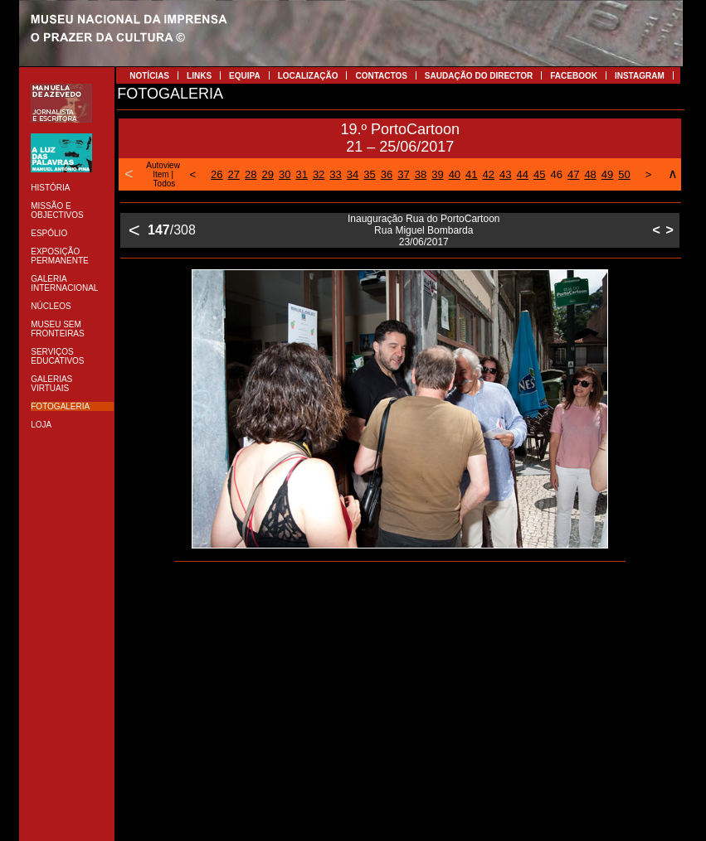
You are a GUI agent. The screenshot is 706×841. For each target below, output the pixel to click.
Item (160, 174)
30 (284, 174)
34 (352, 174)
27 (234, 174)
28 (250, 174)
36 (386, 174)
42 (488, 174)
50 (624, 174)
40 (454, 174)
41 (471, 174)
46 (556, 174)
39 (437, 174)
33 (335, 174)
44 (522, 174)
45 (539, 174)
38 (420, 174)
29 (267, 174)
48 (590, 174)
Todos (164, 183)
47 (573, 174)
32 (318, 174)
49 (607, 174)
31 (301, 174)
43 (505, 174)
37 (403, 174)
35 (369, 174)
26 (216, 174)
